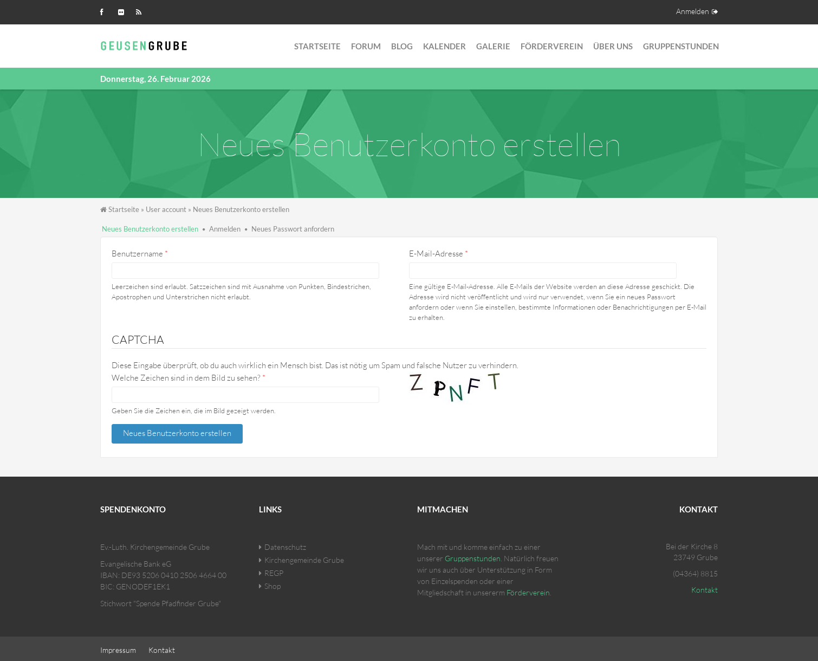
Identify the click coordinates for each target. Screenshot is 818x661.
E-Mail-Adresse (438, 253)
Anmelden (692, 11)
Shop (272, 583)
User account (166, 209)
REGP (273, 570)
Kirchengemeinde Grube (304, 557)
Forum (366, 46)
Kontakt (704, 587)
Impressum (118, 647)
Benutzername (140, 253)
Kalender (444, 46)
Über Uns (613, 46)
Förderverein (552, 46)
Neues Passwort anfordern (292, 228)
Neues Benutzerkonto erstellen (150, 228)
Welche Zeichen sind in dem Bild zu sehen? (188, 378)
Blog (402, 46)
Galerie (493, 46)
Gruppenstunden (681, 46)
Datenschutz (285, 544)
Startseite (317, 46)
